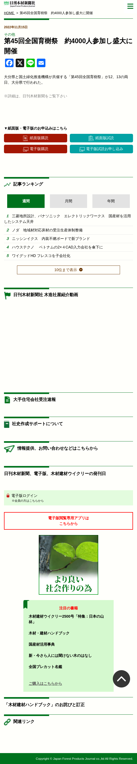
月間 (68, 201)
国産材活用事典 (42, 644)
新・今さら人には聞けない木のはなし (60, 655)
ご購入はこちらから (45, 683)
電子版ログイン (70, 498)
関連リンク (24, 721)
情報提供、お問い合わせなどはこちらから (57, 448)
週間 (26, 201)
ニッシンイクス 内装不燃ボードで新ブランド (51, 238)
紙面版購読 (39, 138)
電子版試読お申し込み (104, 149)
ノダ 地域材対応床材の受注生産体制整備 (47, 230)
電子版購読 (39, 149)
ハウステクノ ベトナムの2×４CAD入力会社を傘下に (57, 247)
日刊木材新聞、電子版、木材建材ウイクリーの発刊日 (55, 473)
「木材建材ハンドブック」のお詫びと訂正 (44, 704)
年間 (111, 201)
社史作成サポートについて (37, 423)
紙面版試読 (104, 138)
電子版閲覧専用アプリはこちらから (68, 521)
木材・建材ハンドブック (49, 633)
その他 (9, 34)
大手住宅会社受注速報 (34, 399)
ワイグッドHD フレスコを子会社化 (41, 256)
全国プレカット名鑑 (45, 667)
